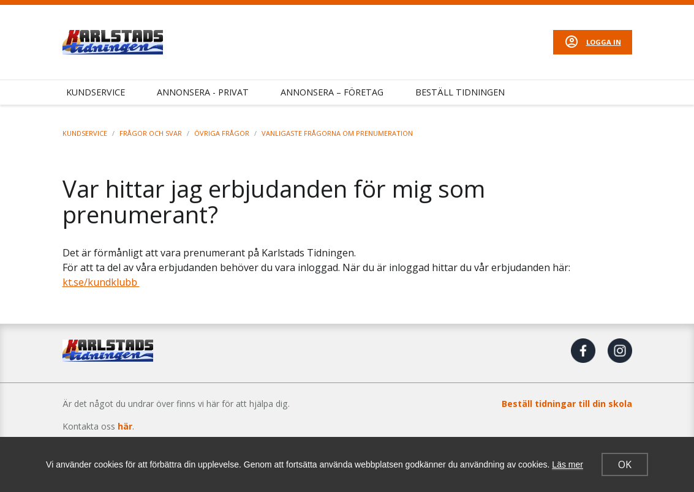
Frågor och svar (150, 133)
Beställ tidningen (460, 92)
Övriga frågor (221, 133)
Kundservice (95, 92)
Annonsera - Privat (203, 92)
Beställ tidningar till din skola (567, 403)
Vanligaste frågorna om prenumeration (337, 133)
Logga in (603, 42)
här (125, 426)
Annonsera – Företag (332, 92)
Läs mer (567, 464)
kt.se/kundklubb (101, 282)
